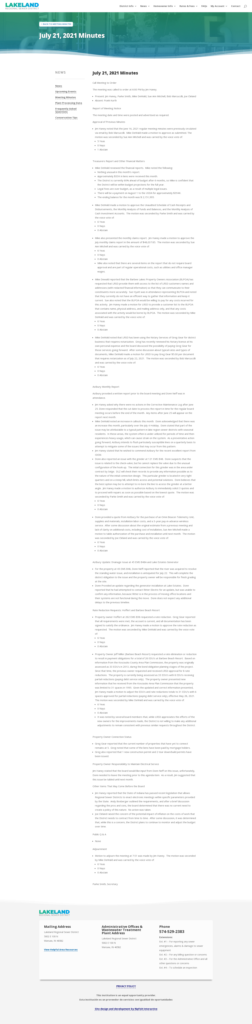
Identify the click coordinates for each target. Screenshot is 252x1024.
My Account (217, 6)
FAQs (204, 6)
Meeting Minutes (65, 97)
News (143, 6)
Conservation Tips (66, 117)
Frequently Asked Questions (65, 110)
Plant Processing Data (68, 102)
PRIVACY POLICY (126, 986)
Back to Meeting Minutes (57, 24)
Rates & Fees (187, 6)
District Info (127, 6)
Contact (235, 6)
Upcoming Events (65, 91)
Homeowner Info (163, 6)
